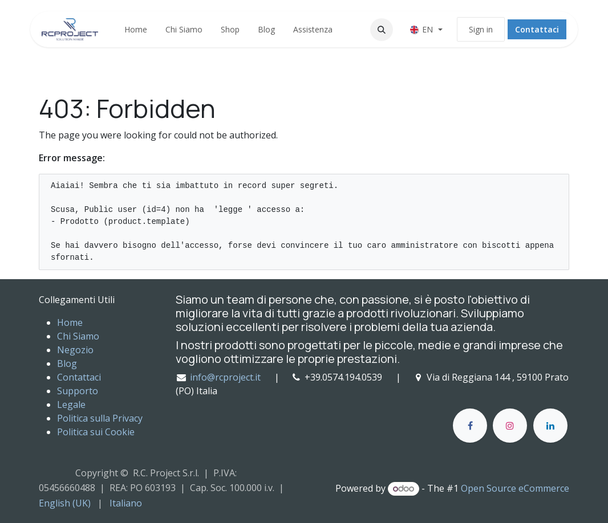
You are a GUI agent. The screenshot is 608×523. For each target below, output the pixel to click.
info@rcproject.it (225, 377)
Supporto (77, 391)
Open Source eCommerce (515, 488)
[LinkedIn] (550, 425)
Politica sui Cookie (96, 432)
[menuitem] (135, 29)
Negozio (75, 350)
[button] (381, 29)
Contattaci (537, 29)
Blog (67, 363)
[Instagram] (510, 425)
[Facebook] (470, 425)
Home (70, 322)
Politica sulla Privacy (100, 418)
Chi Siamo (78, 336)
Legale (71, 404)
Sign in (481, 29)
